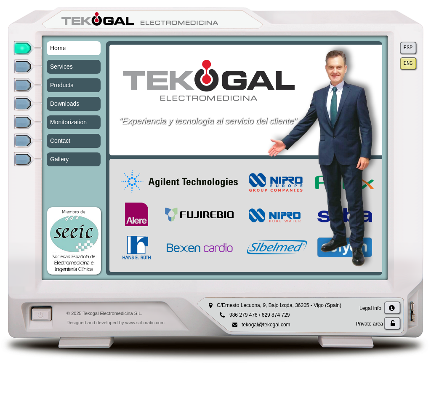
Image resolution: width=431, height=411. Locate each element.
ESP (408, 48)
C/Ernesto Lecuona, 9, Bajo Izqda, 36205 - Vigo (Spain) (279, 305)
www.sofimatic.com (145, 322)
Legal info (377, 308)
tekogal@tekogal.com (266, 325)
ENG (408, 63)
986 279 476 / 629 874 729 (259, 315)
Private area (375, 324)
